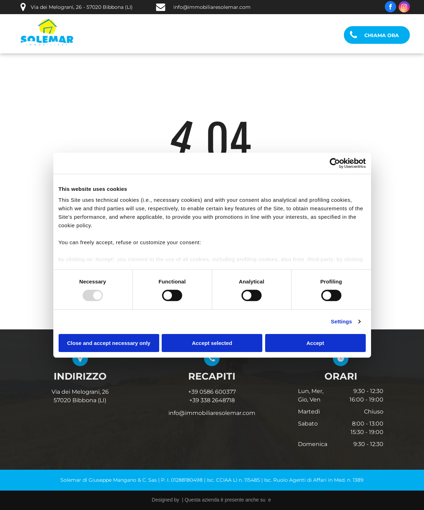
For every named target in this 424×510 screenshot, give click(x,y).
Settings (341, 321)
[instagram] (404, 7)
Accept (315, 343)
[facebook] (390, 7)
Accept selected (212, 343)
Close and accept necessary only (108, 343)
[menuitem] (116, 35)
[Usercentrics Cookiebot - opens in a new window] (335, 163)
